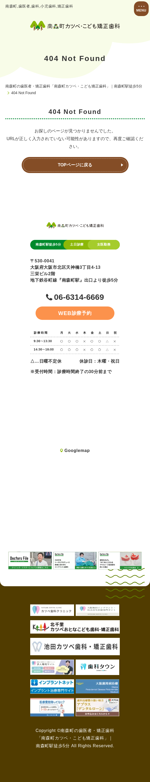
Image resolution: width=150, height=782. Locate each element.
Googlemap (77, 450)
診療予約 (75, 313)
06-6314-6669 (79, 297)
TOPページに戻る (75, 165)
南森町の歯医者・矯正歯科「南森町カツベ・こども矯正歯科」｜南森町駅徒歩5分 (73, 86)
